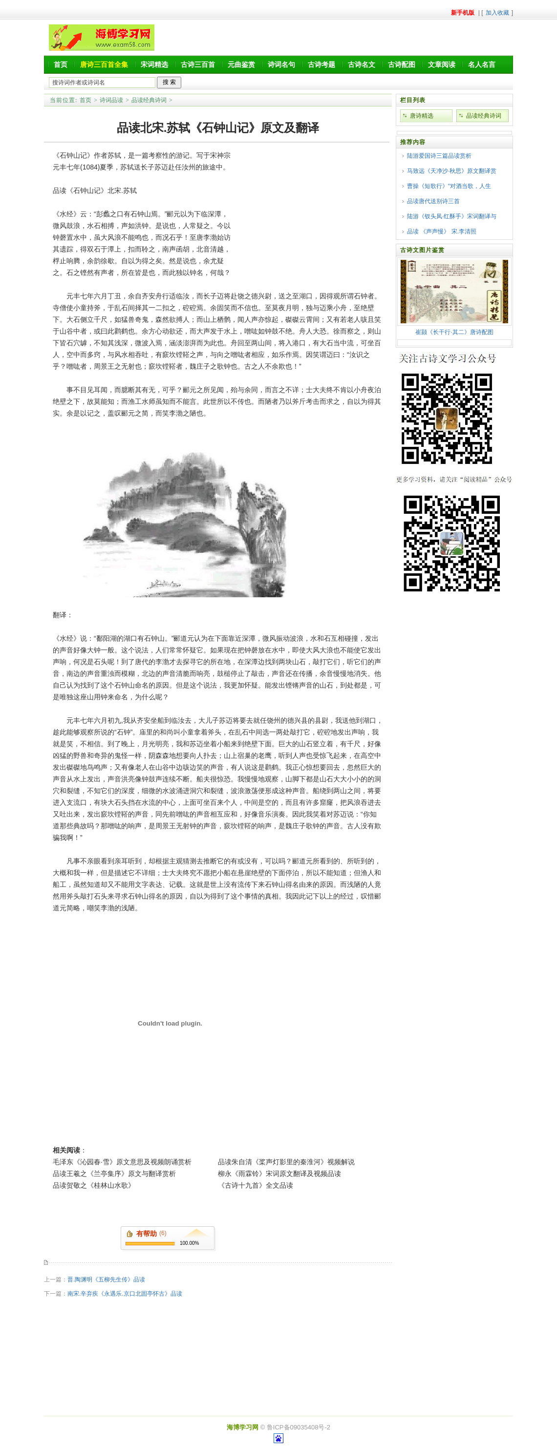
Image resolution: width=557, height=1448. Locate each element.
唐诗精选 (421, 115)
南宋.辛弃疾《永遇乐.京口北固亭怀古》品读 (124, 1293)
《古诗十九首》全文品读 (255, 1185)
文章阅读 (441, 64)
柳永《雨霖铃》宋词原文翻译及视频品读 (279, 1173)
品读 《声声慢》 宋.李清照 (441, 231)
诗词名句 (281, 64)
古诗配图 (401, 64)
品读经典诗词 (149, 100)
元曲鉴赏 (241, 64)
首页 (60, 64)
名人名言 (481, 64)
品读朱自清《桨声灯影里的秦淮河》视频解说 (286, 1162)
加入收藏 (497, 12)
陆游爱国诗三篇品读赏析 (439, 155)
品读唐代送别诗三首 (433, 201)
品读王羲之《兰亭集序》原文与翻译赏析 (114, 1173)
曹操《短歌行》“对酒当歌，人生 (449, 186)
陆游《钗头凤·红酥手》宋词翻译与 (451, 216)
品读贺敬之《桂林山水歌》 (94, 1185)
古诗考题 (321, 64)
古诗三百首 (198, 64)
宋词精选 (154, 64)
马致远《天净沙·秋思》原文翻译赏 (451, 171)
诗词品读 (111, 100)
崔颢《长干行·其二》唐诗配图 (454, 332)
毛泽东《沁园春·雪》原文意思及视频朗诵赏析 (122, 1162)
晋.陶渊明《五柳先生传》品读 (106, 1279)
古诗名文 (361, 64)
